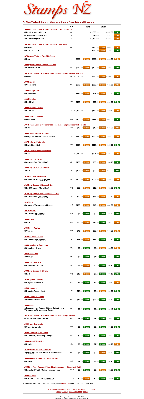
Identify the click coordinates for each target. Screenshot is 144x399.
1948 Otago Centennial (33, 324)
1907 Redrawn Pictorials (34, 142)
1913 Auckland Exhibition (35, 176)
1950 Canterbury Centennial (36, 333)
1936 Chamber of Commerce (36, 245)
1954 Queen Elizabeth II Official (37, 350)
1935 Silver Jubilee (32, 228)
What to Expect (75, 392)
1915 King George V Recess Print (38, 185)
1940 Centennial (31, 288)
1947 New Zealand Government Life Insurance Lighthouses (49, 315)
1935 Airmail (29, 219)
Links (85, 392)
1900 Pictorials (30, 99)
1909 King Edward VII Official (36, 168)
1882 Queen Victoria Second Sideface (40, 65)
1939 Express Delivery (33, 279)
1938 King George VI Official (36, 271)
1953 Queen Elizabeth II (34, 341)
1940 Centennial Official (34, 297)
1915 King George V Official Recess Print (41, 194)
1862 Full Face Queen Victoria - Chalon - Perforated (46, 44)
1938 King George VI (32, 262)
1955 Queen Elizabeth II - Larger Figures (41, 358)
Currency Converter (77, 389)
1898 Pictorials (30, 82)
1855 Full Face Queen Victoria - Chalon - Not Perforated (48, 29)
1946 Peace (28, 305)
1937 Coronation (31, 254)
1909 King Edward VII (33, 159)
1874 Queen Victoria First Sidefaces (39, 56)
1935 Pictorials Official (33, 236)
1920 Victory (29, 202)
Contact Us (91, 389)
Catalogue (52, 389)
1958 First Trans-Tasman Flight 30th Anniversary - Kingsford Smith (53, 367)
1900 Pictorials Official (33, 108)
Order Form (63, 389)
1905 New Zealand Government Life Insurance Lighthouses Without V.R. (55, 125)
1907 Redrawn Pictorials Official (37, 151)
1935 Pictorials (30, 211)
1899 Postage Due (31, 90)
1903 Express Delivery (33, 116)
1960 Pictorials (30, 375)
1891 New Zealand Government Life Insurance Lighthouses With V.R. (53, 73)
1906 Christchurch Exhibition (36, 133)
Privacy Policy (62, 392)
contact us (65, 383)
